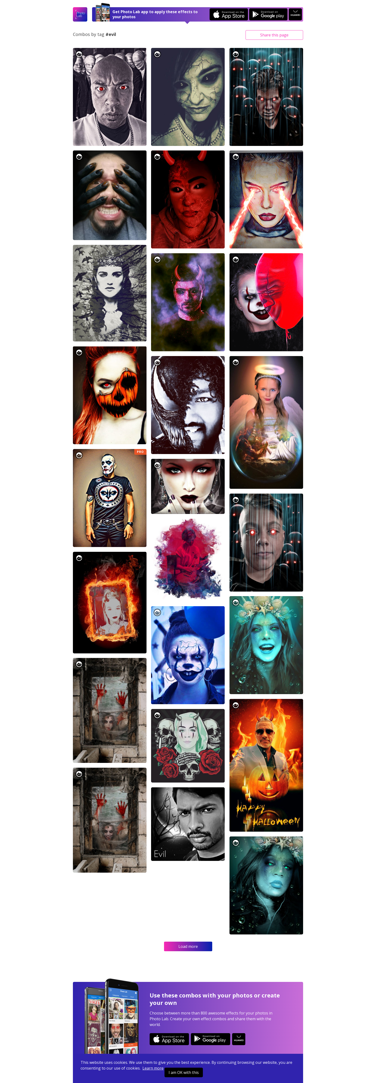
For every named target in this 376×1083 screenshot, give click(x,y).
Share (274, 35)
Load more (188, 946)
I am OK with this (184, 1072)
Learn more (153, 1068)
